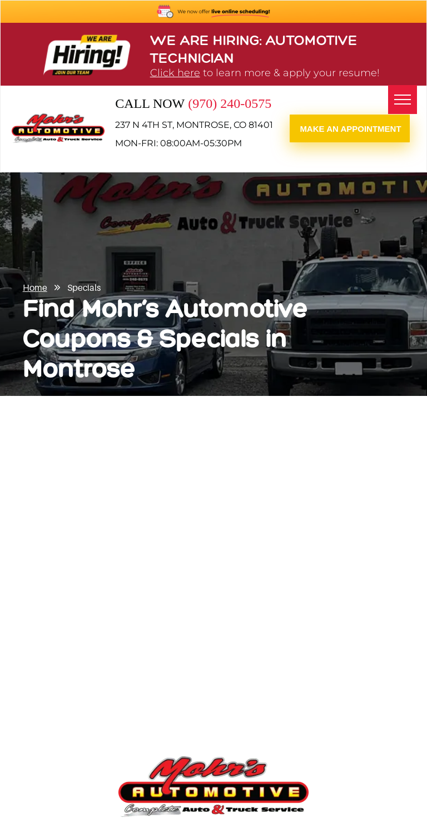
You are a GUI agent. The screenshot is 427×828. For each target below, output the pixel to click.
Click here (175, 73)
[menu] (402, 99)
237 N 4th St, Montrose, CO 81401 (194, 125)
